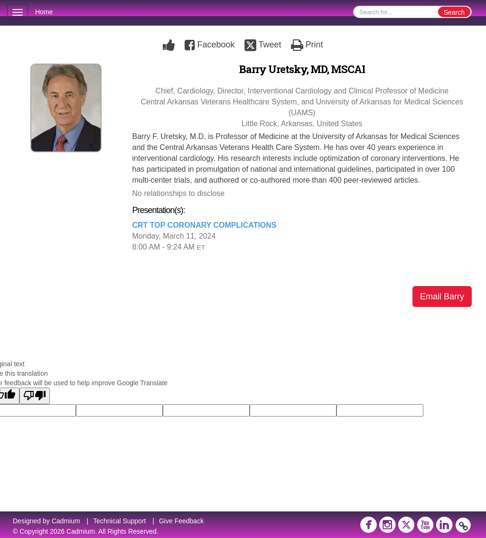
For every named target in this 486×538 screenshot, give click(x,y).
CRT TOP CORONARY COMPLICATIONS (204, 225)
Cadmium (66, 521)
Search (454, 12)
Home (44, 12)
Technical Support (119, 521)
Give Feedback (181, 521)
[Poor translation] (34, 396)
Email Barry (442, 296)
